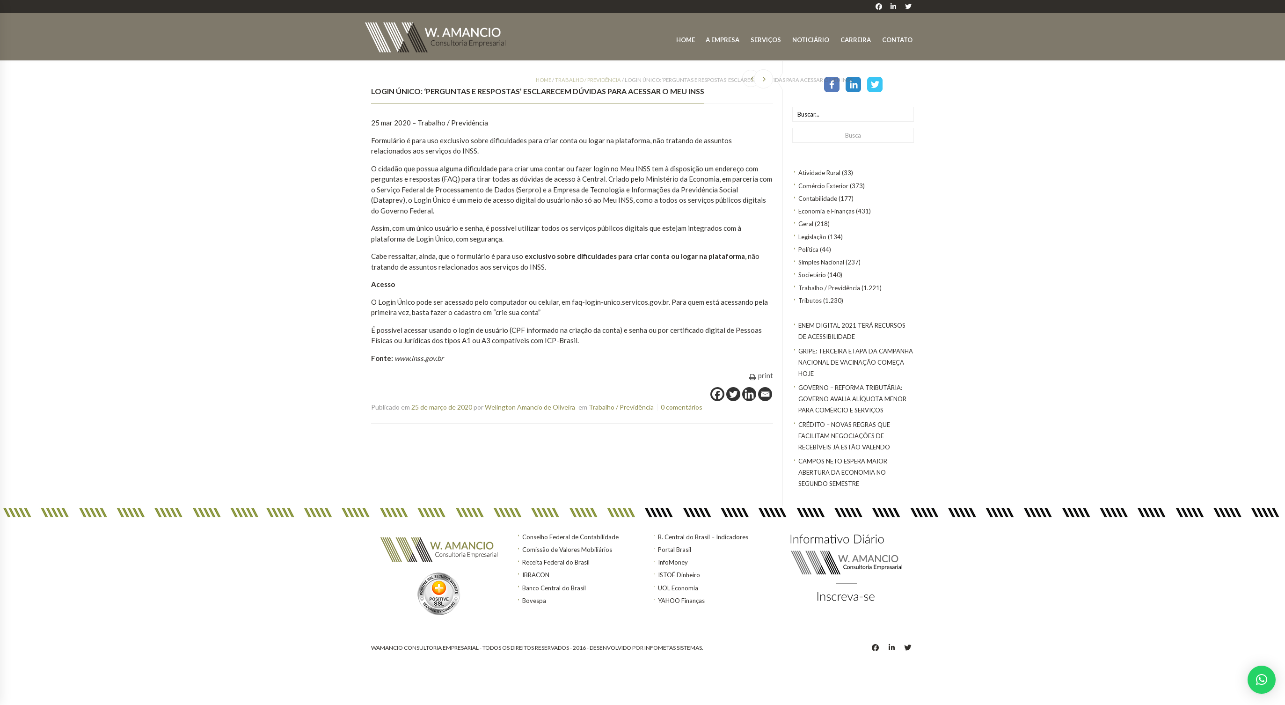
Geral (805, 224)
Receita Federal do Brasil (556, 562)
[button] (1262, 680)
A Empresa (722, 40)
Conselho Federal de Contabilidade (570, 537)
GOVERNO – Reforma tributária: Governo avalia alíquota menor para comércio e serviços (852, 399)
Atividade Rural (819, 172)
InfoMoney (673, 562)
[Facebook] (717, 394)
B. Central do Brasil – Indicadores (703, 537)
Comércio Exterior (823, 186)
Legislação (812, 237)
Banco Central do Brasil (554, 588)
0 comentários (681, 407)
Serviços (766, 40)
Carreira (855, 40)
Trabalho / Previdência (829, 288)
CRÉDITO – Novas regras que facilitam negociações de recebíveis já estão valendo (844, 436)
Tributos (810, 300)
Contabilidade (817, 198)
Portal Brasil (674, 549)
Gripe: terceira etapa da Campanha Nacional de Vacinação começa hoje (855, 362)
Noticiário (810, 40)
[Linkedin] (749, 394)
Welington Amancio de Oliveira (530, 407)
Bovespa (534, 600)
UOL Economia (678, 588)
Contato (897, 40)
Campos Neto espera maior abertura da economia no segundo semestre (842, 472)
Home (685, 40)
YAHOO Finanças (681, 600)
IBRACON (535, 575)
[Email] (765, 394)
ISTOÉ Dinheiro (679, 575)
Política (808, 249)
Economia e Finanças (826, 211)
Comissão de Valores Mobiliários (567, 549)
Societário (812, 275)
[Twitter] (733, 394)
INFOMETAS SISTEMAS (673, 647)
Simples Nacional (821, 262)
